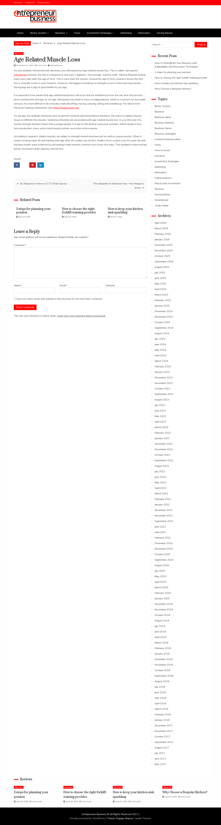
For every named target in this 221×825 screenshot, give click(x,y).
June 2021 (160, 526)
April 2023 (160, 421)
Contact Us (30, 2)
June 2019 (160, 631)
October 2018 (162, 670)
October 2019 (162, 614)
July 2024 (160, 338)
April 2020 (160, 581)
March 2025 (161, 294)
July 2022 (160, 471)
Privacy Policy (44, 2)
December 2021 (164, 510)
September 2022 (164, 460)
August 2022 (162, 465)
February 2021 (163, 537)
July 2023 (160, 405)
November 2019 (164, 609)
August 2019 (162, 620)
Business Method (164, 122)
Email (63, 285)
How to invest (162, 150)
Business (60, 32)
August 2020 (162, 565)
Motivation (144, 32)
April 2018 (160, 703)
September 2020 (164, 559)
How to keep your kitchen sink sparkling (125, 210)
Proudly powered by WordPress (87, 818)
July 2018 (160, 686)
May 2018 (160, 697)
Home (20, 32)
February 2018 (163, 714)
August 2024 (162, 333)
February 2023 (163, 432)
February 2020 (163, 592)
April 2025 (160, 289)
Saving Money (165, 32)
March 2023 (161, 427)
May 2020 (160, 576)
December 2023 (164, 377)
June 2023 (160, 410)
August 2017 (162, 747)
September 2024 (164, 327)
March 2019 (161, 642)
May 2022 (160, 482)
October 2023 (162, 388)
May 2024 (160, 349)
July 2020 (160, 570)
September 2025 (164, 261)
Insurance (160, 155)
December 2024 (164, 311)
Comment (20, 245)
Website (110, 285)
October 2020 (162, 554)
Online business (163, 177)
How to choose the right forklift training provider (79, 210)
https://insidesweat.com (66, 107)
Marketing (126, 32)
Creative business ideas (167, 139)
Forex (77, 32)
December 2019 (164, 603)
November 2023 (164, 382)
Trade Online (162, 205)
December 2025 (164, 244)
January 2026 (162, 239)
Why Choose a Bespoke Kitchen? (173, 88)
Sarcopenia (20, 74)
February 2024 (163, 366)
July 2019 (160, 626)
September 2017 (164, 742)
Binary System (38, 32)
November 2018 (164, 664)
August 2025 (162, 267)
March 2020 (161, 587)
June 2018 (160, 692)
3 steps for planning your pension (33, 210)
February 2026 (163, 233)
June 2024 (160, 344)
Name (18, 285)
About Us (18, 2)
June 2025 (160, 278)
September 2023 (164, 394)
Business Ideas (163, 117)
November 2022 (164, 449)
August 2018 (162, 681)
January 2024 (162, 371)
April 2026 (160, 222)
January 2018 (162, 719)
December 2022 (164, 443)
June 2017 (160, 758)
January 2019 (162, 653)
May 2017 (160, 764)
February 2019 (163, 648)
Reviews (19, 53)
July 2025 (160, 272)
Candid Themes (142, 818)
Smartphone (161, 199)
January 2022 (162, 504)
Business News (163, 128)
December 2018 (164, 659)
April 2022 (160, 487)
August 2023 (162, 399)
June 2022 (160, 476)
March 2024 (161, 360)
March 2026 (161, 228)
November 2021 (164, 515)
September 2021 (164, 521)
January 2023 (162, 438)
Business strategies (165, 133)
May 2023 (160, 416)
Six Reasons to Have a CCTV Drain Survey (43, 183)
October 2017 (162, 736)
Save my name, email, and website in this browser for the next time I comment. (59, 298)
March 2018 (161, 708)
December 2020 (164, 543)
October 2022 (162, 454)
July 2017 (160, 753)
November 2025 (164, 250)
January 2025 (162, 305)
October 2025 (162, 255)
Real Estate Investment (168, 183)
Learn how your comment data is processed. (81, 315)
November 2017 (164, 730)
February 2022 (163, 498)
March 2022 (161, 493)
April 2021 (160, 532)
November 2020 (164, 548)
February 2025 (163, 300)
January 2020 (162, 598)
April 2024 (160, 355)
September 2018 (164, 675)
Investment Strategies (99, 32)
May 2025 (160, 283)
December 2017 (164, 725)
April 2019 (160, 637)
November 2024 (164, 316)
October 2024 (162, 322)
